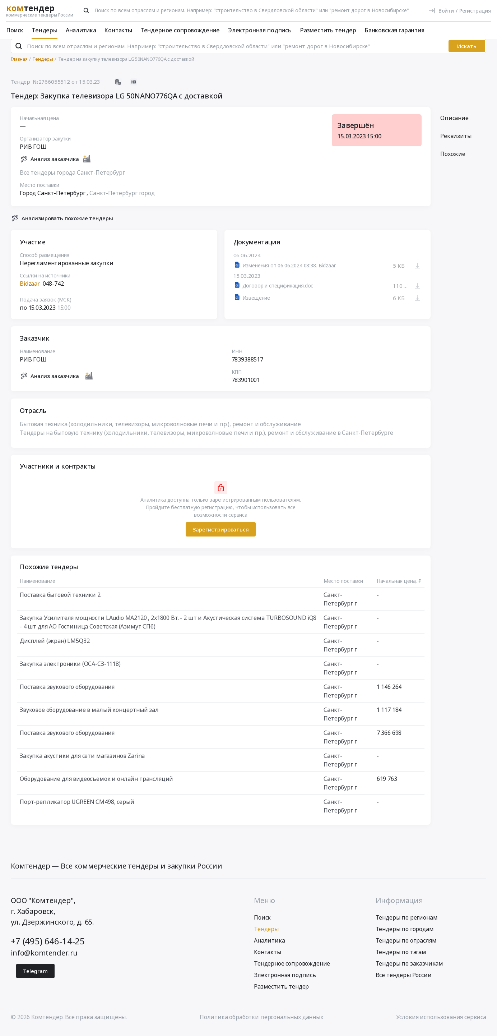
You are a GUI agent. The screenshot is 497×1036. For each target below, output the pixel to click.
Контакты (118, 30)
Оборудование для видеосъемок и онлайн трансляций (96, 785)
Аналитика (81, 30)
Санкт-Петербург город (122, 199)
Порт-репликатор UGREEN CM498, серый (77, 808)
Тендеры (44, 30)
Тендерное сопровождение (180, 30)
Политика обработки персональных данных (261, 1023)
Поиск (14, 30)
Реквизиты (456, 142)
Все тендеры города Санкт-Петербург (72, 178)
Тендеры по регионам (407, 923)
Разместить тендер (328, 30)
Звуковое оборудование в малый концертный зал (89, 716)
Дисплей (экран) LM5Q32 (54, 647)
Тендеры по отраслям (406, 946)
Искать (467, 52)
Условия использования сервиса (441, 1023)
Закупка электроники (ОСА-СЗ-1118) (70, 670)
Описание (454, 124)
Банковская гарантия (394, 30)
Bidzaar (30, 290)
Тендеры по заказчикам (409, 969)
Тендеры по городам (405, 935)
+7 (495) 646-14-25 (48, 947)
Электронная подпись (260, 30)
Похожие (452, 160)
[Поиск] (86, 10)
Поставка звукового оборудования (67, 693)
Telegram (35, 976)
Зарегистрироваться (220, 535)
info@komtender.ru (44, 958)
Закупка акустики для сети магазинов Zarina (82, 762)
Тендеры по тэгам (401, 958)
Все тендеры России (404, 981)
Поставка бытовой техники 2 (60, 601)
